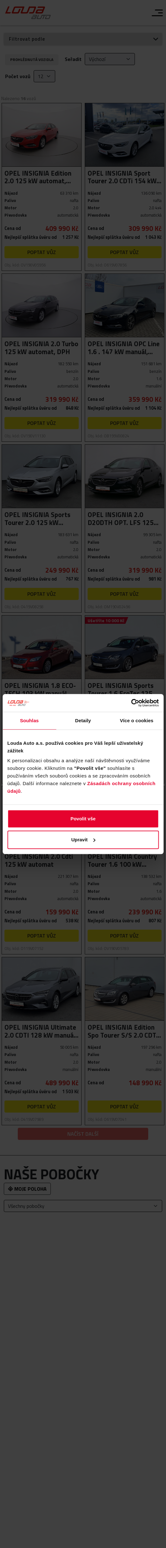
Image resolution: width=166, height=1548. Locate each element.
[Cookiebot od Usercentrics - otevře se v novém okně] (131, 703)
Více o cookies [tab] (137, 720)
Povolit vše (83, 818)
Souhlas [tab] (29, 720)
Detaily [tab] (83, 720)
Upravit (83, 839)
